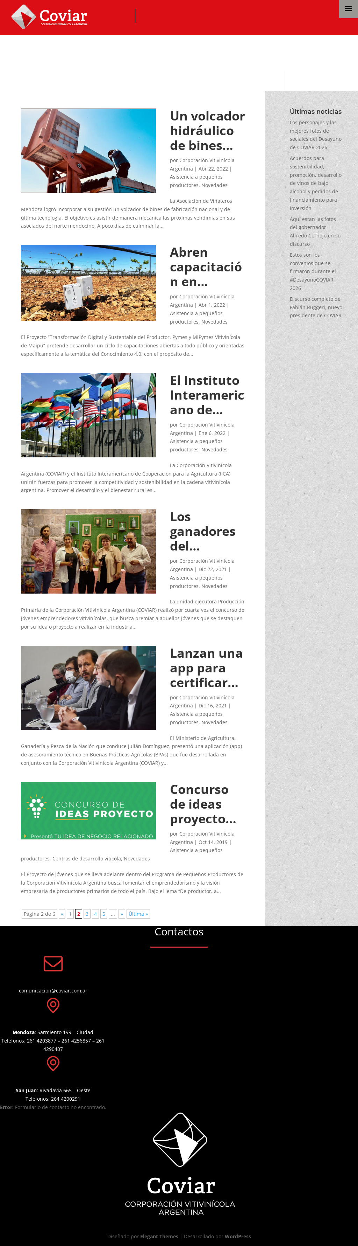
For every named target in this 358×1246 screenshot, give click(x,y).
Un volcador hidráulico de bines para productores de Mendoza (207, 131)
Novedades (214, 185)
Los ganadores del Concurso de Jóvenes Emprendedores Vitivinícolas (203, 531)
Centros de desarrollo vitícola (86, 858)
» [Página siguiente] (122, 914)
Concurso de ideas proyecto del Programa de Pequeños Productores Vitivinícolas (205, 804)
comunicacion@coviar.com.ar (53, 990)
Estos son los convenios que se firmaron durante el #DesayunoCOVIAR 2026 (313, 271)
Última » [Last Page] (138, 914)
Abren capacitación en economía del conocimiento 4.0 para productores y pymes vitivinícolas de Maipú (207, 267)
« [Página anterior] (62, 914)
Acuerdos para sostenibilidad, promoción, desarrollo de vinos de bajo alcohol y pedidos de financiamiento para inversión (316, 183)
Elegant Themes (159, 1236)
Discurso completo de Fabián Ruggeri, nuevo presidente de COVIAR (316, 307)
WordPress (238, 1236)
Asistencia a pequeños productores (126, 51)
